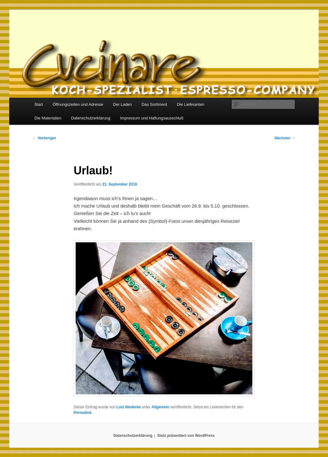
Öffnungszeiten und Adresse (78, 104)
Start (38, 104)
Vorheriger (44, 138)
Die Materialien (47, 118)
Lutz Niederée (129, 407)
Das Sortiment (154, 104)
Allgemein (160, 407)
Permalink (82, 412)
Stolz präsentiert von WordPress (186, 435)
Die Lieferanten (190, 104)
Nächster (284, 138)
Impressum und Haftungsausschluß (151, 118)
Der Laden (122, 104)
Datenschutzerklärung (90, 118)
